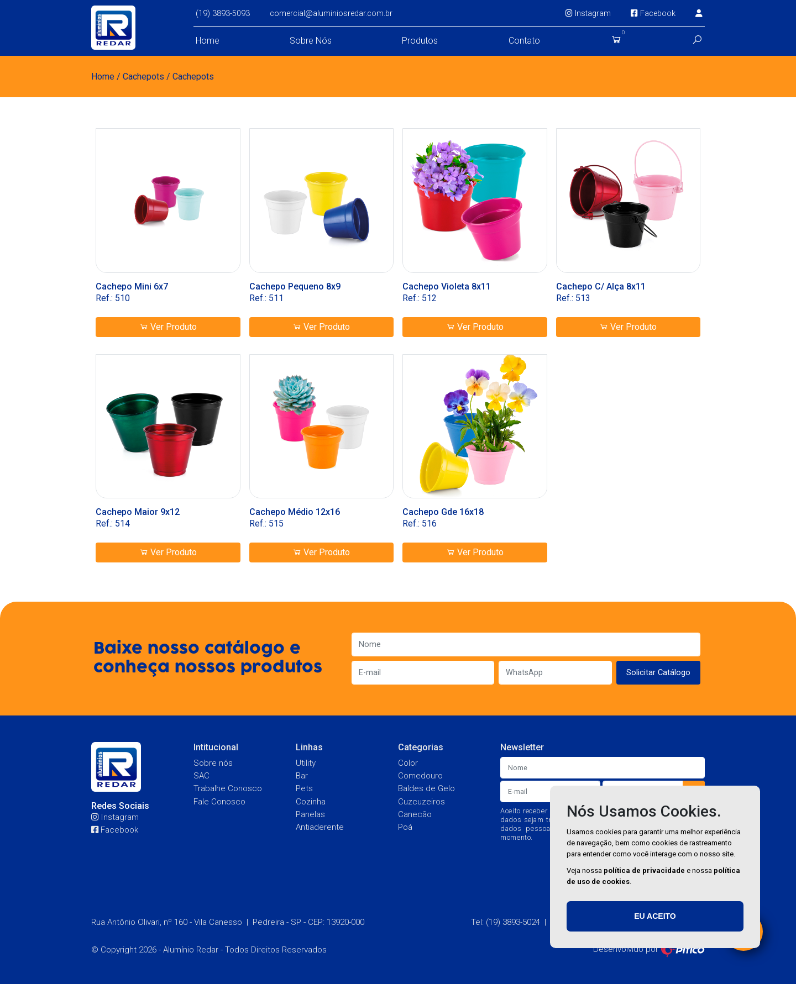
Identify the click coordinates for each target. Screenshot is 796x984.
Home (207, 40)
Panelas (310, 814)
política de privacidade (644, 870)
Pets (304, 788)
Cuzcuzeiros (421, 802)
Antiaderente (320, 827)
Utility (306, 763)
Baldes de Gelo (426, 788)
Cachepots (143, 76)
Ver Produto (168, 327)
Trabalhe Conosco (227, 788)
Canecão (415, 814)
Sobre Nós (311, 40)
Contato (524, 40)
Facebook (653, 13)
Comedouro (420, 776)
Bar (302, 776)
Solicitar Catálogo (658, 672)
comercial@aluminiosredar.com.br (331, 13)
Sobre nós (213, 763)
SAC (201, 776)
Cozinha (311, 802)
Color (408, 763)
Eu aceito (654, 916)
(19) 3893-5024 (513, 922)
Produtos (420, 40)
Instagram (588, 13)
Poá (405, 827)
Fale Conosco (219, 802)
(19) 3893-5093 (223, 13)
